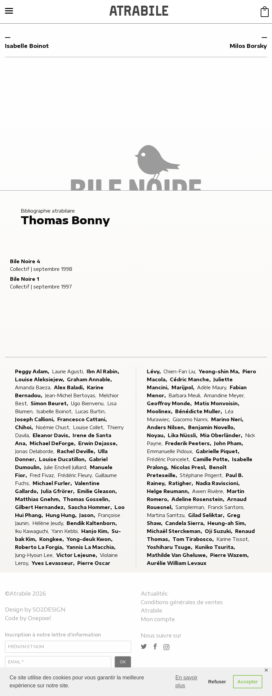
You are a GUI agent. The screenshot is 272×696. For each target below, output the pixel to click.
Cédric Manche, (191, 379)
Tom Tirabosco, (193, 539)
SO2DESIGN (49, 609)
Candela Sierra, (185, 523)
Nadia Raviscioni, (218, 483)
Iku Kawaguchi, (32, 531)
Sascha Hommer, (90, 507)
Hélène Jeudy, (48, 523)
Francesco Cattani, (82, 419)
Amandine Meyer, (225, 395)
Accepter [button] (247, 681)
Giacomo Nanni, (191, 419)
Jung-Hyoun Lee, (35, 555)
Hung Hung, (62, 515)
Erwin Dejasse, (98, 443)
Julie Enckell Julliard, (66, 467)
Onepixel (39, 618)
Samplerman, (190, 507)
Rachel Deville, (77, 451)
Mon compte (158, 619)
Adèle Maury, (212, 387)
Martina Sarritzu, (167, 515)
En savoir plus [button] (186, 681)
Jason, (88, 515)
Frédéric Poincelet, (169, 459)
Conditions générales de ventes (182, 602)
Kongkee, (52, 539)
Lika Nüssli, (183, 435)
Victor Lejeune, (77, 555)
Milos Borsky (248, 46)
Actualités (154, 593)
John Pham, (229, 443)
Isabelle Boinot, (55, 411)
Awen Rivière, (208, 491)
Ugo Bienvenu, (88, 403)
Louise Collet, (89, 427)
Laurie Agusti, (68, 371)
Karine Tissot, (233, 539)
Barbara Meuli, (185, 395)
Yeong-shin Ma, (220, 371)
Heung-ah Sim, (227, 523)
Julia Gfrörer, (58, 491)
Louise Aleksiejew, (40, 379)
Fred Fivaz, (43, 475)
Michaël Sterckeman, (175, 531)
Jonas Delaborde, (35, 451)
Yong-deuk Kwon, (90, 539)
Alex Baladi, (70, 387)
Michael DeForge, (53, 443)
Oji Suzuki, (219, 531)
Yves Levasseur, (54, 563)
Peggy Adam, (33, 371)
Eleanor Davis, (52, 435)
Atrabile (151, 610)
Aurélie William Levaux (176, 563)
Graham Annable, (90, 379)
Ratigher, (181, 483)
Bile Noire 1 (24, 279)
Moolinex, (160, 411)
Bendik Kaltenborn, (92, 523)
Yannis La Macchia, (91, 547)
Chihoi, (24, 427)
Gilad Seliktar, (207, 515)
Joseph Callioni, (35, 419)
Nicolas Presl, (189, 467)
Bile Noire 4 (25, 261)
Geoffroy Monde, (170, 403)
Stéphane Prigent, (202, 475)
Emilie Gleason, (97, 491)
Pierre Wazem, (230, 555)
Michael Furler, (53, 483)
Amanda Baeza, (34, 387)
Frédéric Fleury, (76, 475)
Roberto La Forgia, (40, 547)
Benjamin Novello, (212, 427)
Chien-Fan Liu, (180, 371)
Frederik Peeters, (189, 443)
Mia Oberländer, (222, 435)
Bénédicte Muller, (199, 411)
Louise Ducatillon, (63, 459)
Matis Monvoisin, (217, 403)
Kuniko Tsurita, (215, 547)
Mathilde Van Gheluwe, (178, 555)
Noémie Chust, (54, 427)
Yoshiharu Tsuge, (170, 547)
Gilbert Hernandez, (41, 507)
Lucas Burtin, (91, 411)
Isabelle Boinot (27, 46)
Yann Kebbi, (66, 531)
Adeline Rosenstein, (198, 499)
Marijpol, (183, 387)
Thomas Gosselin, (87, 499)
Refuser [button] (217, 681)
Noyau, (156, 435)
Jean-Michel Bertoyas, (71, 395)
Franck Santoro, (227, 507)
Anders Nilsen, (167, 427)
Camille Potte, (212, 459)
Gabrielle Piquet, (218, 451)
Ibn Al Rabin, (104, 371)
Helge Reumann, (169, 491)
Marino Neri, (228, 419)
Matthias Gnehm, (38, 499)
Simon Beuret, (50, 403)
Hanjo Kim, (95, 531)
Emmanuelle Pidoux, (170, 451)
